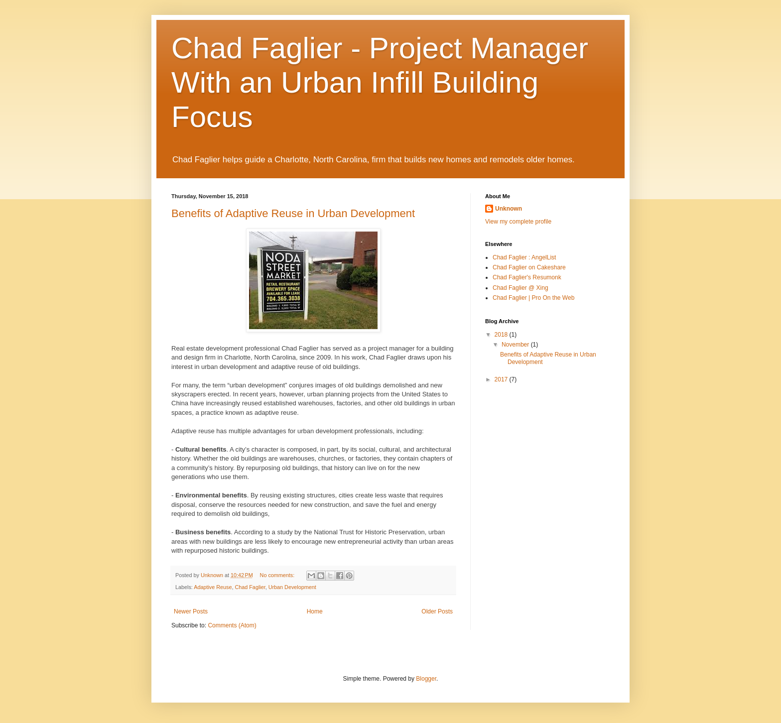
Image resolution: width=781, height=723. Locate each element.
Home (315, 611)
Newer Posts (191, 611)
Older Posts (437, 611)
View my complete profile (518, 221)
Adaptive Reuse (213, 587)
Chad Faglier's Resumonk (527, 277)
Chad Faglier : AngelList (524, 257)
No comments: (278, 575)
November (516, 344)
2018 (502, 334)
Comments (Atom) (232, 625)
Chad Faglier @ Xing (520, 287)
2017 (502, 379)
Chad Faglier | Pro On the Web (533, 297)
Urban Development (292, 587)
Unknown (508, 208)
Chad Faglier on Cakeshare (529, 267)
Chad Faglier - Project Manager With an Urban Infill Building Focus (379, 82)
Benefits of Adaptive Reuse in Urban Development (293, 213)
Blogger (426, 678)
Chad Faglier (250, 587)
